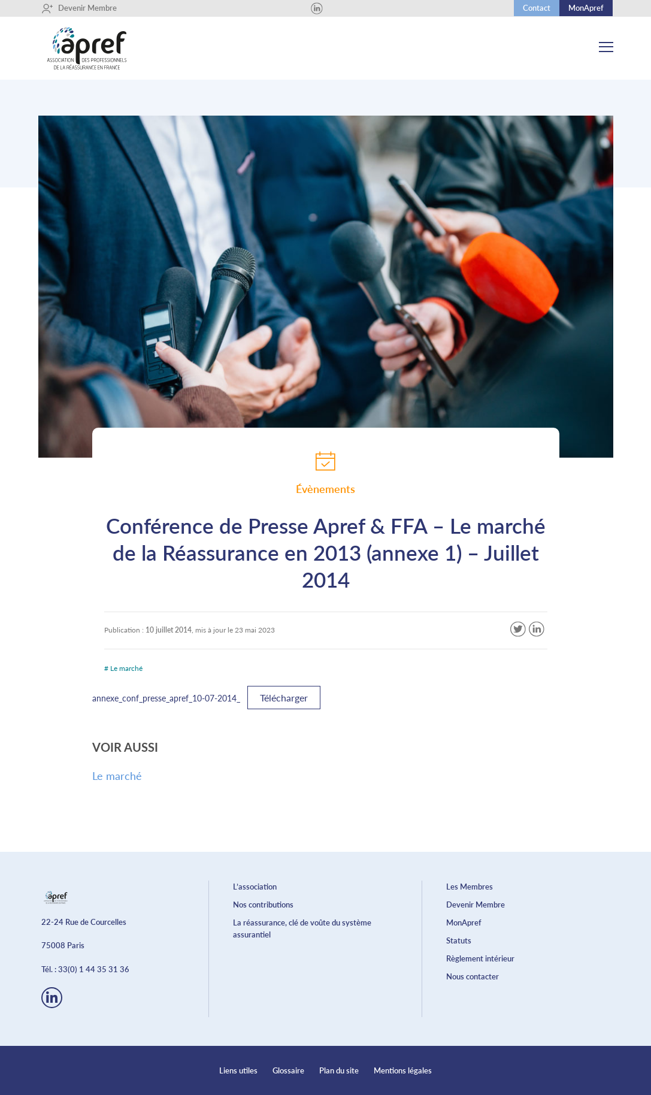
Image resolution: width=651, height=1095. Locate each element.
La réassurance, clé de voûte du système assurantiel (302, 928)
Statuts (458, 940)
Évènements (325, 472)
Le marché (117, 775)
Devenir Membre (79, 8)
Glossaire (288, 1070)
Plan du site (339, 1070)
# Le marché (123, 668)
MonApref (586, 8)
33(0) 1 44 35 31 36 (93, 969)
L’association (255, 886)
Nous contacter (472, 976)
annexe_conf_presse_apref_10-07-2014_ (166, 698)
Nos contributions (263, 904)
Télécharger (284, 697)
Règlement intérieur (480, 958)
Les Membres (469, 886)
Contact (536, 8)
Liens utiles (238, 1070)
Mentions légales (403, 1070)
